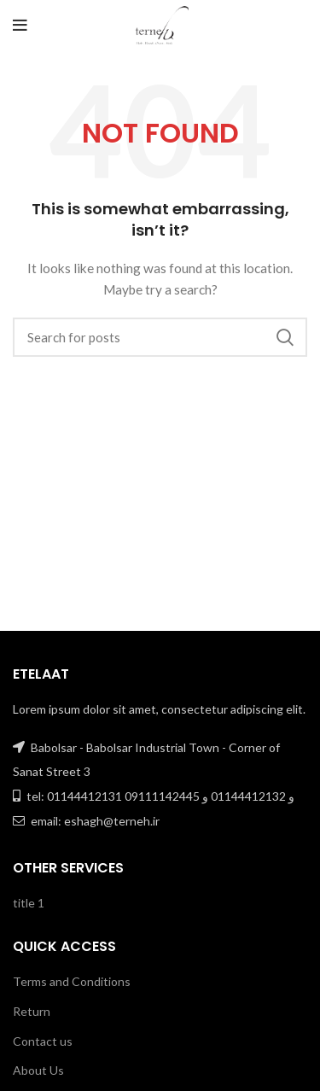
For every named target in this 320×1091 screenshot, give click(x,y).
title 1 (28, 903)
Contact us (43, 1041)
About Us (38, 1070)
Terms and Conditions (72, 981)
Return (31, 1011)
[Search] (160, 337)
